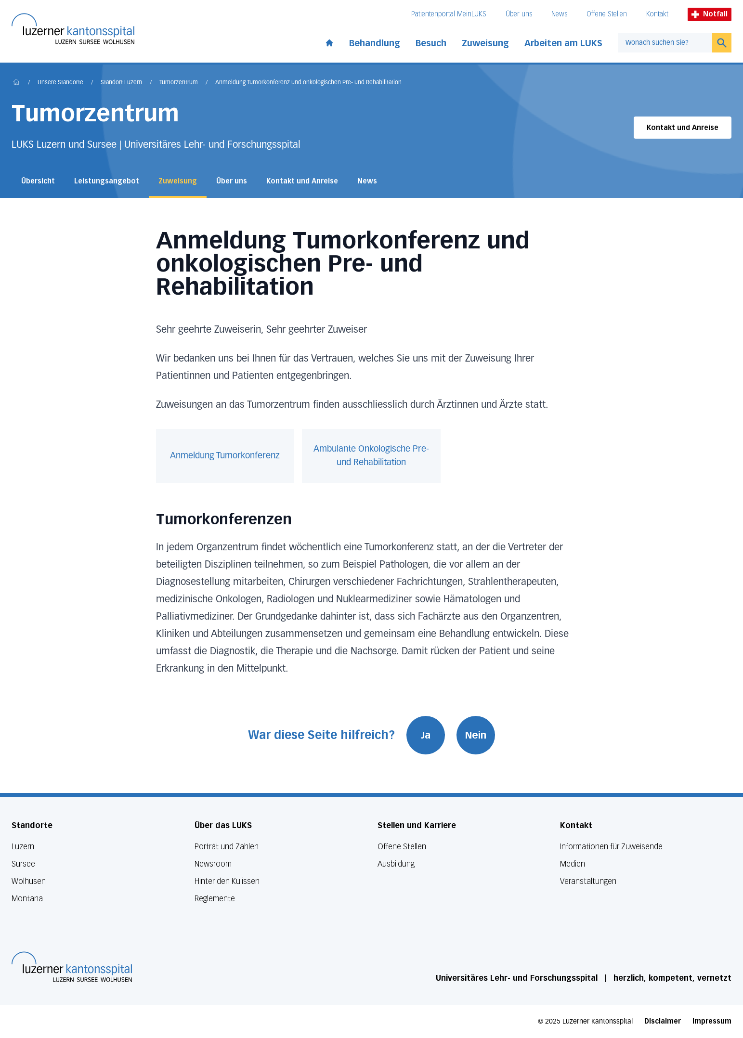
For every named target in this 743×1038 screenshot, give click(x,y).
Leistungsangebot (106, 181)
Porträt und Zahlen (227, 846)
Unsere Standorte (60, 83)
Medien (572, 864)
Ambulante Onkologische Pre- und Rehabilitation (371, 456)
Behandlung (374, 43)
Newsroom (213, 864)
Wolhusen (29, 881)
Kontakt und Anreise (682, 128)
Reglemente (215, 898)
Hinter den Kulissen (227, 881)
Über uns (519, 14)
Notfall (709, 14)
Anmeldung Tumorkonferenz (225, 456)
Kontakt (657, 14)
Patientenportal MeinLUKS (448, 14)
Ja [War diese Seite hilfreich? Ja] (425, 735)
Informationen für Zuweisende (611, 846)
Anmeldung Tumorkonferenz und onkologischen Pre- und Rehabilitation (308, 83)
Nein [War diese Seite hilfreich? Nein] (475, 735)
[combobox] (665, 42)
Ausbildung (396, 864)
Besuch (431, 43)
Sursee (23, 864)
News (559, 14)
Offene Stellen (607, 14)
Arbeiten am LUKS (563, 43)
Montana (27, 898)
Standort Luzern (121, 83)
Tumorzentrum (178, 83)
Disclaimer (662, 1021)
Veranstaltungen (588, 881)
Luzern (23, 846)
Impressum (711, 1021)
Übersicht (38, 181)
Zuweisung (485, 43)
